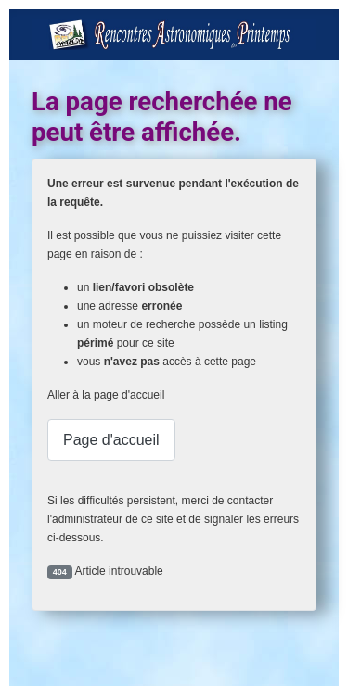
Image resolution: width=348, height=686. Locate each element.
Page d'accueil (111, 440)
